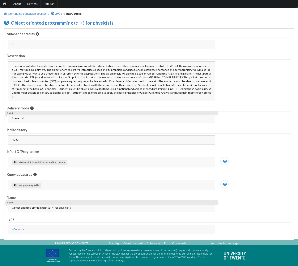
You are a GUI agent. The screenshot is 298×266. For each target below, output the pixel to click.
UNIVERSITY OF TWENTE (72, 243)
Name (11, 197)
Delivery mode (18, 108)
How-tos (32, 3)
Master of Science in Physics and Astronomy (39, 162)
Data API (49, 3)
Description (16, 56)
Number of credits (21, 34)
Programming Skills (26, 185)
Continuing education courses (25, 13)
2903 (56, 13)
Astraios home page (224, 243)
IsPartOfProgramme (23, 151)
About (17, 3)
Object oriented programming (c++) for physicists (62, 23)
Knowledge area (20, 174)
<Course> (18, 229)
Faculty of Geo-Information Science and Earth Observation (149, 243)
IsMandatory (17, 130)
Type (10, 219)
